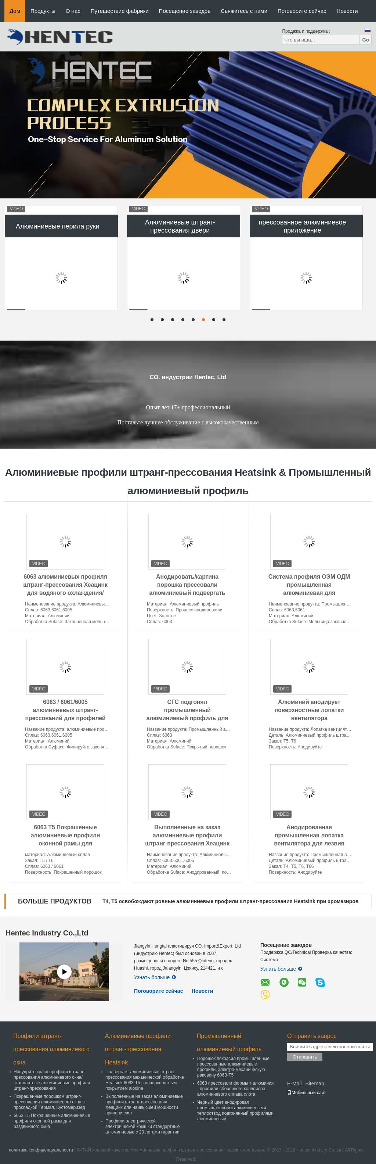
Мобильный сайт (306, 1092)
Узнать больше (155, 977)
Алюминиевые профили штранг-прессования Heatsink (138, 1049)
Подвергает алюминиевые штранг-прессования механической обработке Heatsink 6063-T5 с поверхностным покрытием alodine (144, 1080)
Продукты (42, 11)
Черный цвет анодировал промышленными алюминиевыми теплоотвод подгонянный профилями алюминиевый (235, 1110)
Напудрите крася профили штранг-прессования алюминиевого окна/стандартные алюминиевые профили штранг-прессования (52, 1080)
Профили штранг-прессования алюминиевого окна (51, 1049)
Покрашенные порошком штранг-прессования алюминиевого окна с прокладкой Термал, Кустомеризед (49, 1102)
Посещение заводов (185, 11)
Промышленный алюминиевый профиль (229, 1042)
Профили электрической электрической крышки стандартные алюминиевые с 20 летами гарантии (142, 1126)
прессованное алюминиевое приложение (302, 263)
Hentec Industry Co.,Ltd (47, 933)
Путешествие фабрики (120, 11)
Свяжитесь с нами (244, 11)
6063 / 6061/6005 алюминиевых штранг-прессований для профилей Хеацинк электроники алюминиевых (65, 718)
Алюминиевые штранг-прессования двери (180, 263)
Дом (15, 11)
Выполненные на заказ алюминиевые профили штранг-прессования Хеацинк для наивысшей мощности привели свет (187, 843)
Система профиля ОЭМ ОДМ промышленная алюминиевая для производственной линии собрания (309, 593)
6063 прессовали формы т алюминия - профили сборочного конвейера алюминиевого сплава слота (235, 1089)
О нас (73, 11)
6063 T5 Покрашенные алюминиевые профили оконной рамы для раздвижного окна (52, 1121)
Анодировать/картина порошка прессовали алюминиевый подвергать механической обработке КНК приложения (187, 593)
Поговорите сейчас (302, 11)
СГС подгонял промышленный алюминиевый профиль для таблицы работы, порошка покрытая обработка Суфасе (187, 718)
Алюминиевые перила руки (58, 263)
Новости (347, 11)
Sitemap (314, 1083)
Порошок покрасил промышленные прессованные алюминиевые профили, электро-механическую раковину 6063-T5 (233, 1067)
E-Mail (294, 1083)
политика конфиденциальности (41, 1150)
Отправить (305, 1057)
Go (365, 40)
